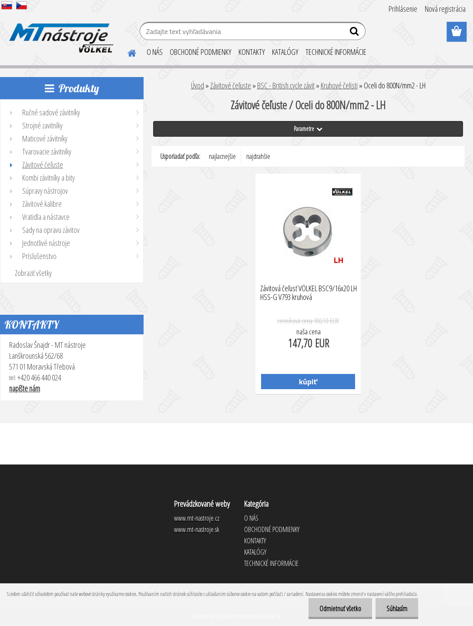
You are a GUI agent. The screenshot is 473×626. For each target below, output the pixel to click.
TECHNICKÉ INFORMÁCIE (335, 52)
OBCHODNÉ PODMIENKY (200, 52)
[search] (355, 33)
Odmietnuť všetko (340, 608)
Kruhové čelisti (339, 85)
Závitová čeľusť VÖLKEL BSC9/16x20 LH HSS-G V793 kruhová (308, 293)
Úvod (197, 85)
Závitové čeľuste (230, 85)
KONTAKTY (251, 52)
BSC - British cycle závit (286, 85)
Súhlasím (396, 608)
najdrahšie (258, 156)
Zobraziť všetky (33, 273)
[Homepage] (126, 52)
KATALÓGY (285, 52)
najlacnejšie (222, 156)
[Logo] (60, 32)
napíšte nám (24, 388)
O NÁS (155, 52)
